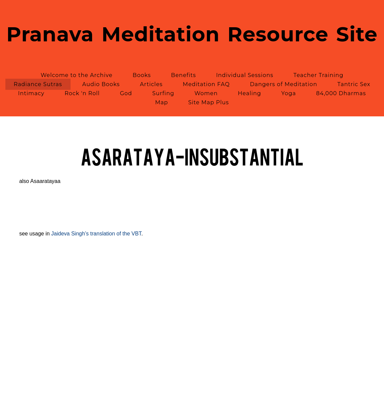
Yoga (288, 93)
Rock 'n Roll (82, 93)
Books (142, 75)
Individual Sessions (244, 75)
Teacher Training (319, 75)
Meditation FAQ (206, 84)
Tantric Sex (353, 84)
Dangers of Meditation (283, 84)
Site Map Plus (208, 102)
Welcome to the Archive (77, 75)
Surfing (163, 93)
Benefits (183, 75)
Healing (249, 93)
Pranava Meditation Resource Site (192, 34)
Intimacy (31, 93)
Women (206, 93)
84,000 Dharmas (341, 93)
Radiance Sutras (38, 84)
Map (161, 102)
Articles (151, 84)
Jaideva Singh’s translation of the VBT (96, 233)
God (126, 93)
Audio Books (101, 84)
